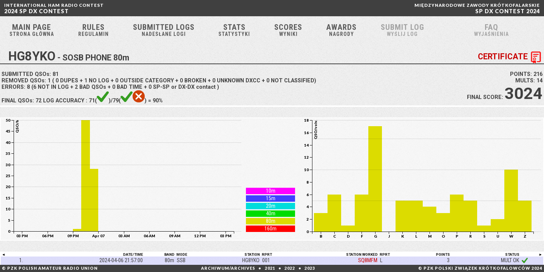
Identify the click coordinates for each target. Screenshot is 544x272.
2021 (270, 268)
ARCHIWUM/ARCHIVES (228, 268)
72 (39, 102)
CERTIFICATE (511, 59)
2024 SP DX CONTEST (54, 8)
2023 (309, 268)
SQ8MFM (367, 262)
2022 (289, 268)
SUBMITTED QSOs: (30, 76)
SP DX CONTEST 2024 (477, 8)
